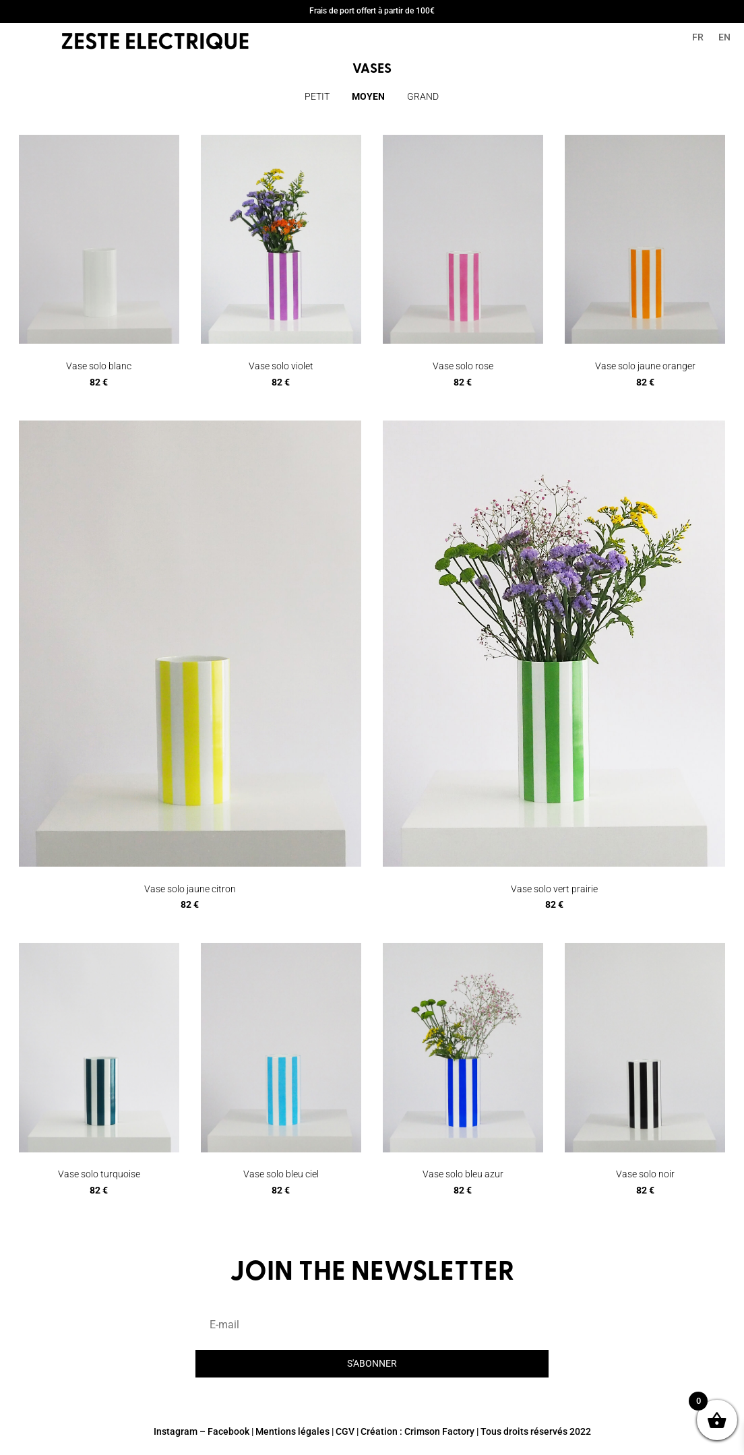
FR (698, 37)
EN (724, 37)
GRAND (423, 96)
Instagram (175, 1431)
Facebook (228, 1431)
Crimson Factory (439, 1431)
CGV (345, 1431)
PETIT (317, 96)
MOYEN (368, 96)
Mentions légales (292, 1431)
